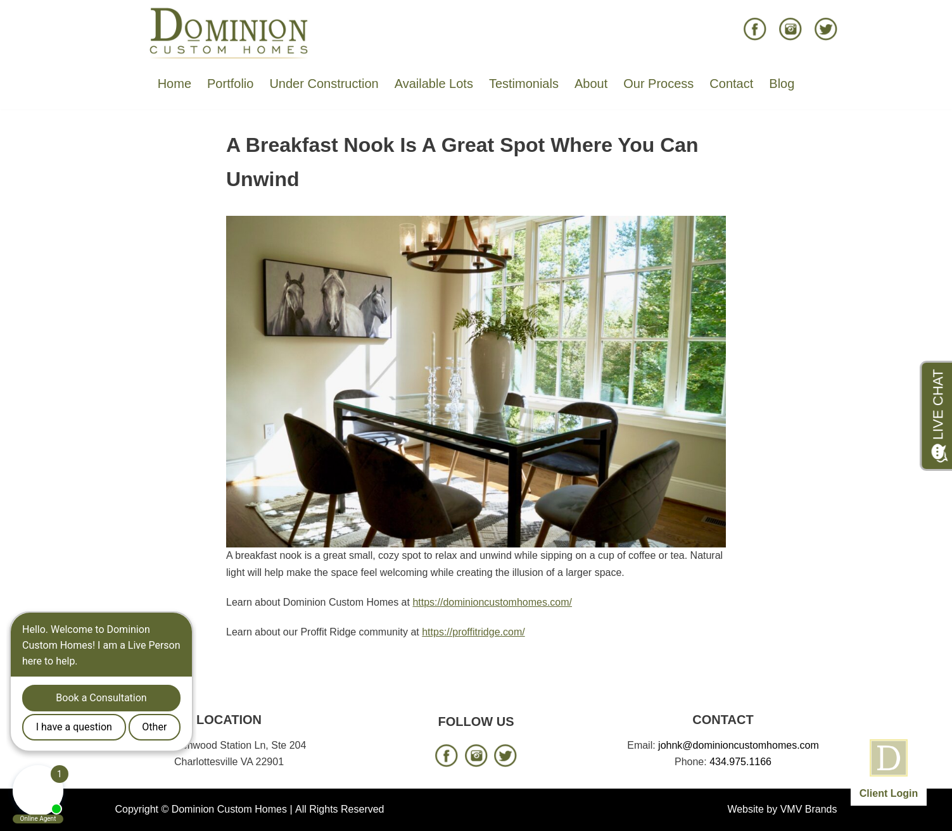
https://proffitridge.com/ (473, 632)
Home (174, 84)
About (590, 84)
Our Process (658, 84)
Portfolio (230, 84)
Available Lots (434, 84)
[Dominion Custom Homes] (229, 32)
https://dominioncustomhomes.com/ (492, 602)
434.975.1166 (740, 761)
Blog (781, 84)
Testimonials (524, 84)
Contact (731, 84)
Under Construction (323, 84)
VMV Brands (808, 809)
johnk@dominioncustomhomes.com (738, 745)
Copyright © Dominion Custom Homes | (204, 809)
